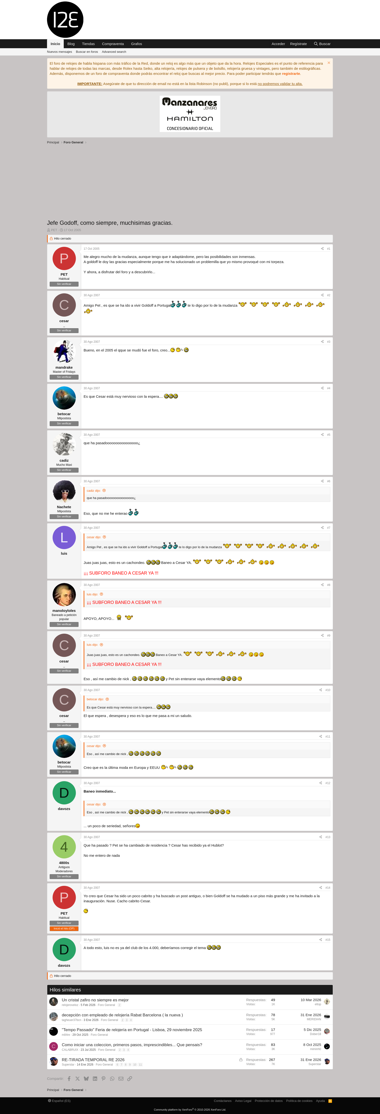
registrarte (291, 73)
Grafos (136, 44)
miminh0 (315, 1049)
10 (134, 1064)
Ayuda (320, 1101)
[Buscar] (322, 43)
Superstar (68, 1064)
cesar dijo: (94, 537)
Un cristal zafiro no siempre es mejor (95, 1000)
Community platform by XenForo (190, 1109)
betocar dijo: (95, 699)
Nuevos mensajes (59, 52)
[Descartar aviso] (328, 63)
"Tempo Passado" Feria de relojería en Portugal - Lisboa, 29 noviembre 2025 (132, 1030)
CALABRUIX (70, 1050)
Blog (71, 44)
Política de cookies (299, 1101)
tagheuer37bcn (71, 1020)
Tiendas (88, 44)
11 (140, 1064)
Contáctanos (223, 1101)
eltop (318, 1004)
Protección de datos (269, 1101)
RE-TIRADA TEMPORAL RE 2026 (93, 1060)
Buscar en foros (87, 52)
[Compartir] (322, 249)
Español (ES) (59, 1101)
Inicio (55, 44)
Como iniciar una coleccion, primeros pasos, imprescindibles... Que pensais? (132, 1045)
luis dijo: (92, 594)
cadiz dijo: (94, 490)
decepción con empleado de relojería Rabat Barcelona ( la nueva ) (122, 1015)
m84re (66, 1034)
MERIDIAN (314, 1019)
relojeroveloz (70, 1005)
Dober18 (315, 1034)
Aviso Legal (243, 1101)
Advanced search (114, 52)
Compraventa (113, 44)
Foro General (106, 1005)
